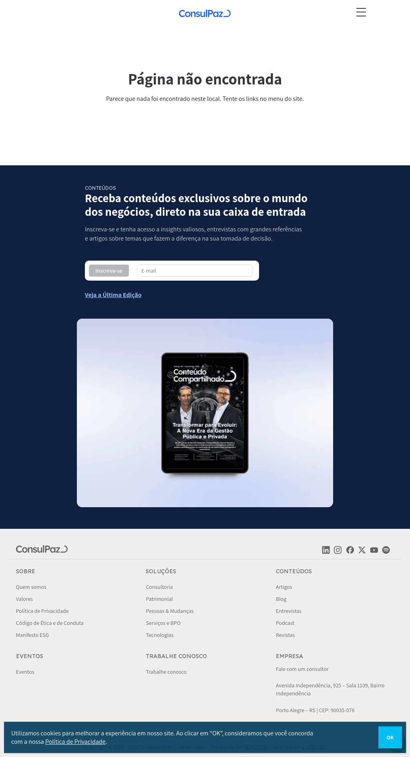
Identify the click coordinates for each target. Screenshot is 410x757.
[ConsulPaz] (205, 14)
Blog (281, 598)
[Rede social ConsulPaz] (326, 552)
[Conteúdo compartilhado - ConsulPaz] (113, 295)
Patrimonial (159, 598)
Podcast (285, 622)
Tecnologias (159, 635)
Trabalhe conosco (166, 671)
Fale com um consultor (302, 669)
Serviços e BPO (163, 622)
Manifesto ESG (32, 635)
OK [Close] (390, 737)
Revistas (285, 635)
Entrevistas (288, 610)
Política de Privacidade (42, 610)
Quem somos (31, 586)
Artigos (284, 586)
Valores (24, 598)
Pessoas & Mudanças (169, 610)
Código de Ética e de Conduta (50, 622)
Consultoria (159, 586)
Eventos (25, 671)
